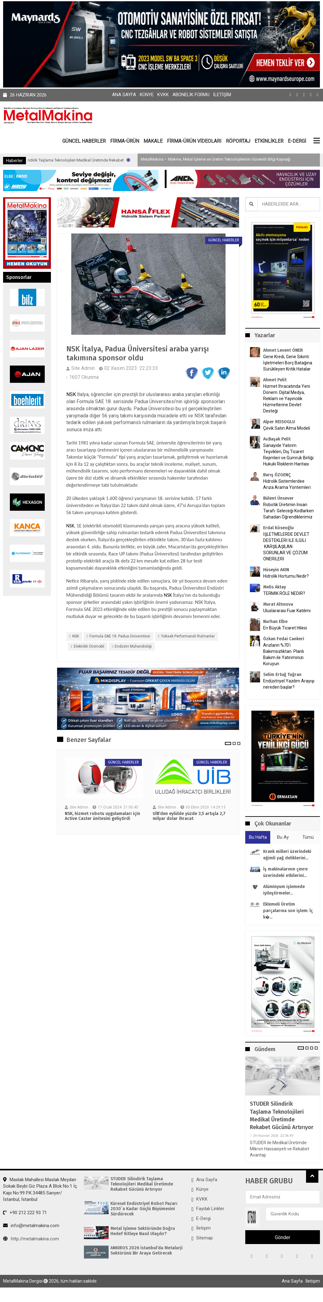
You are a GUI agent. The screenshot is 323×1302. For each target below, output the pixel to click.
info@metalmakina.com (31, 1225)
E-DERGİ (297, 141)
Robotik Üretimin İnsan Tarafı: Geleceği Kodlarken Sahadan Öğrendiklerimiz (288, 510)
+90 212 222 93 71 (25, 1212)
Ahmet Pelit (275, 380)
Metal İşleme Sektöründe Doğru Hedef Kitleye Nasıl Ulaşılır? (142, 1231)
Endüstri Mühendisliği (133, 646)
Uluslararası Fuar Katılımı (287, 610)
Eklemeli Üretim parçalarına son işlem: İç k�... (288, 911)
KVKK (163, 94)
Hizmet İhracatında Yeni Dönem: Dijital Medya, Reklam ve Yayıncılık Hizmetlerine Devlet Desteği (286, 398)
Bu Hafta (258, 837)
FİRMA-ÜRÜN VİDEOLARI (194, 141)
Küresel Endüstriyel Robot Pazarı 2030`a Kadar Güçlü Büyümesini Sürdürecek (143, 1209)
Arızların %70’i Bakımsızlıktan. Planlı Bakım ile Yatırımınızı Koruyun (283, 654)
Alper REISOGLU (279, 421)
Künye (147, 94)
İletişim (222, 94)
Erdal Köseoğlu (278, 527)
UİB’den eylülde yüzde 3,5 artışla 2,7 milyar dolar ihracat (189, 816)
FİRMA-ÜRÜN (124, 141)
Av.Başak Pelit (277, 439)
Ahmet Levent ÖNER (283, 350)
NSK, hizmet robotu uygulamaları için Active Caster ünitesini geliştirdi (102, 816)
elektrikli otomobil (89, 646)
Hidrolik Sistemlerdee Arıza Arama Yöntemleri (287, 484)
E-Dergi (203, 1218)
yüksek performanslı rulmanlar (188, 636)
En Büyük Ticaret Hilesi (285, 627)
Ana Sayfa (124, 94)
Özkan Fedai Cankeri (283, 638)
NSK (71, 394)
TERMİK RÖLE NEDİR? (284, 593)
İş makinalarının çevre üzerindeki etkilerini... (285, 872)
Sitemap (204, 1238)
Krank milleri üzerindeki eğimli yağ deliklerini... (287, 855)
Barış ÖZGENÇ (277, 474)
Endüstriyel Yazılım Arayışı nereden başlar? (288, 684)
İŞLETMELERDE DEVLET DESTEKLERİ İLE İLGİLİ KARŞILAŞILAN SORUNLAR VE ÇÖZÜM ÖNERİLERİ (286, 546)
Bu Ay (283, 837)
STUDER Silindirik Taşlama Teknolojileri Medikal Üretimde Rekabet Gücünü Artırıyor (103, 160)
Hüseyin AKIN (276, 569)
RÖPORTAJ (238, 141)
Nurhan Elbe (275, 621)
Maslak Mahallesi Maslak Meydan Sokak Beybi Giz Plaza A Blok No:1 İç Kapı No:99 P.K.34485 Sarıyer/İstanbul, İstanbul (40, 1189)
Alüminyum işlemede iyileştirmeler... (284, 890)
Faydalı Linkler (210, 1208)
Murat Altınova (278, 604)
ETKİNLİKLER (269, 141)
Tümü (308, 837)
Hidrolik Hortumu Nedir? (286, 576)
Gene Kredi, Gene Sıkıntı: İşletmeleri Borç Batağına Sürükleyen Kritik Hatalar (287, 362)
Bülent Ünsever (278, 498)
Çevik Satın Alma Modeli (286, 428)
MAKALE (153, 141)
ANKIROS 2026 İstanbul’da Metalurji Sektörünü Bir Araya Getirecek (146, 1251)
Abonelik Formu (190, 94)
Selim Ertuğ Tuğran (282, 674)
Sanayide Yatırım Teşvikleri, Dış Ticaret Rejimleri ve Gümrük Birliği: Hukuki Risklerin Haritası (288, 454)
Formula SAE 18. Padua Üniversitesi (119, 636)
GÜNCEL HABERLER (84, 141)
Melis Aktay (274, 587)
